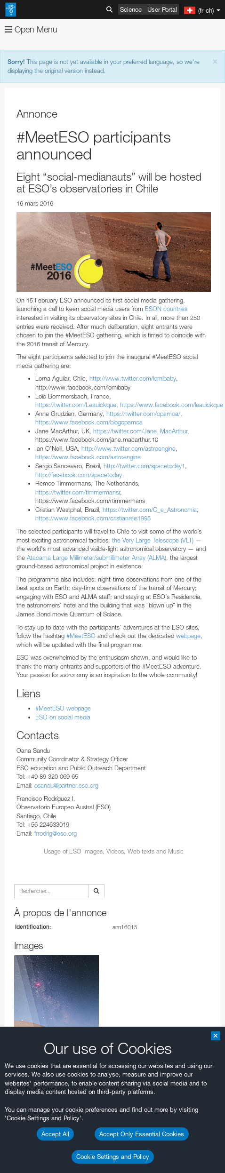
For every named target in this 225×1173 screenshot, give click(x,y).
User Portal (162, 9)
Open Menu (31, 29)
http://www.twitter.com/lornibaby (132, 378)
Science (131, 9)
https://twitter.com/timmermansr (77, 492)
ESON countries (166, 308)
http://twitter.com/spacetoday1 (144, 466)
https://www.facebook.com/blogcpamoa (89, 422)
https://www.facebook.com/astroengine (88, 457)
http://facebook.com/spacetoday (78, 475)
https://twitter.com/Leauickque (75, 404)
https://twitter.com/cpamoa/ (143, 413)
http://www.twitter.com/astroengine (128, 448)
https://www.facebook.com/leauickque (171, 404)
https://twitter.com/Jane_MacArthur (140, 431)
